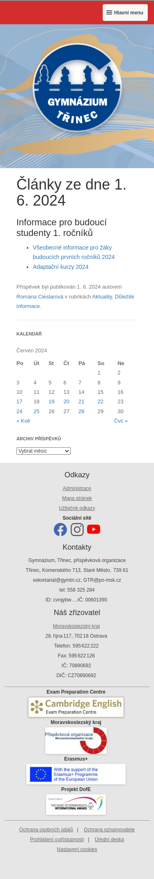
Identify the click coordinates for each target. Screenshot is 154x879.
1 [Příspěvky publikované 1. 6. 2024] (99, 373)
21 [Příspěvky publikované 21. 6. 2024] (81, 401)
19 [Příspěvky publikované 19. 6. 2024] (51, 401)
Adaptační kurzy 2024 (60, 267)
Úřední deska (109, 839)
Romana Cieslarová (39, 297)
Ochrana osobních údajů (46, 830)
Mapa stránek (77, 498)
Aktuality (102, 297)
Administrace (77, 488)
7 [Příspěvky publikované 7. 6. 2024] (79, 382)
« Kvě (23, 421)
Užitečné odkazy (77, 508)
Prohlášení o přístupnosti (57, 839)
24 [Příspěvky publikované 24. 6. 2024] (19, 411)
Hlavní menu (128, 13)
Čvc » (121, 421)
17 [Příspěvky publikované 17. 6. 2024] (19, 401)
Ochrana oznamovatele (109, 830)
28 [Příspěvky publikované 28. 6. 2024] (81, 411)
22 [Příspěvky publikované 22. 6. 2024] (100, 401)
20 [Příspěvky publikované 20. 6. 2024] (66, 401)
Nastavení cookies (77, 849)
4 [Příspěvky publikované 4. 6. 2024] (35, 382)
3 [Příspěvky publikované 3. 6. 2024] (17, 382)
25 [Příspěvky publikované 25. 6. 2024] (36, 411)
